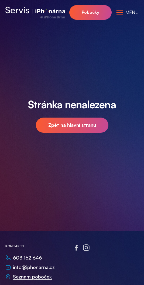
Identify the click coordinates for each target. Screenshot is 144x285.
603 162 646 (27, 258)
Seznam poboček (32, 277)
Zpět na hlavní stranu (72, 125)
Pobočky (90, 12)
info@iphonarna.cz (34, 267)
